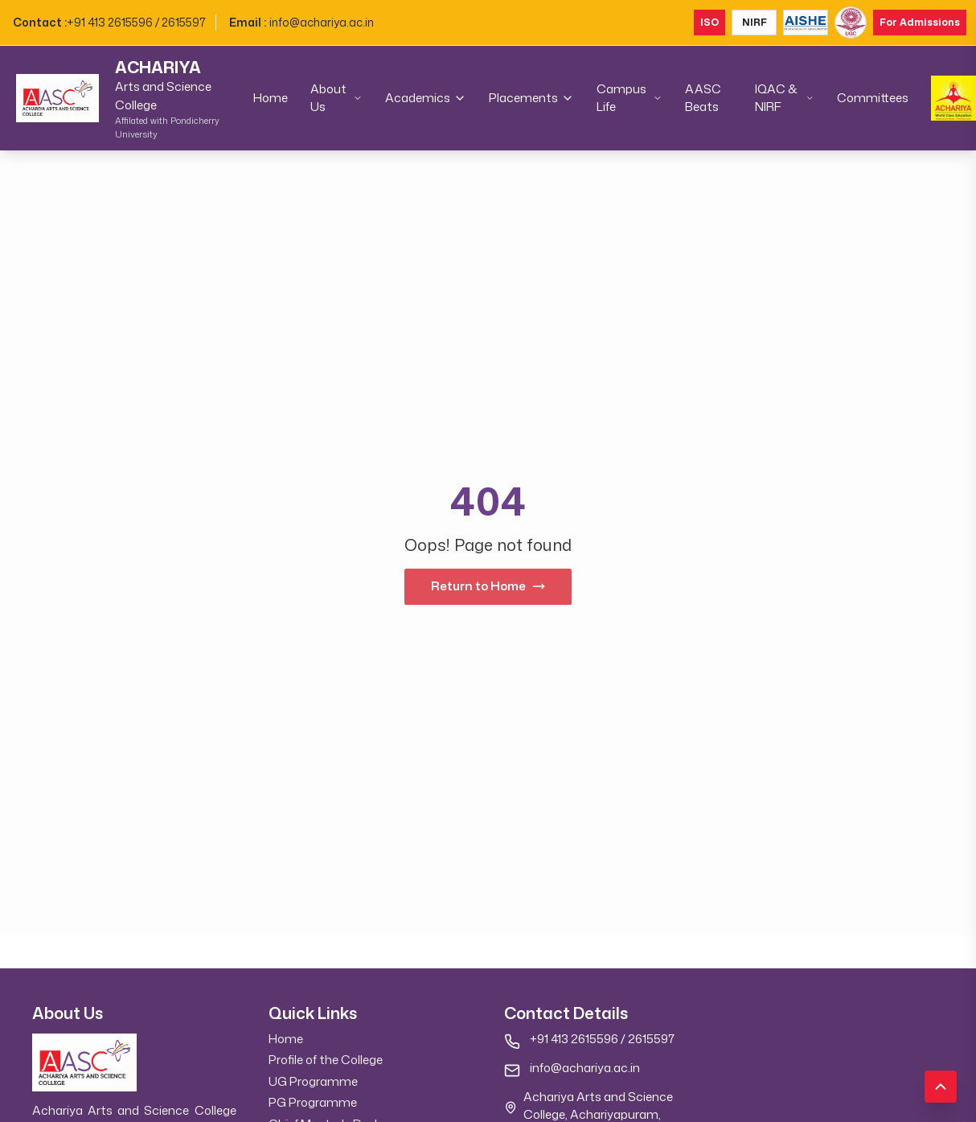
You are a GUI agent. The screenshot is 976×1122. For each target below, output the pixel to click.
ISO (709, 22)
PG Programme (313, 1102)
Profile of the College (326, 1059)
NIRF (754, 22)
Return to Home (488, 585)
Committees (872, 97)
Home (270, 97)
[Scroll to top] (941, 1087)
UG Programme (313, 1081)
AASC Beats (703, 98)
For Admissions (920, 22)
